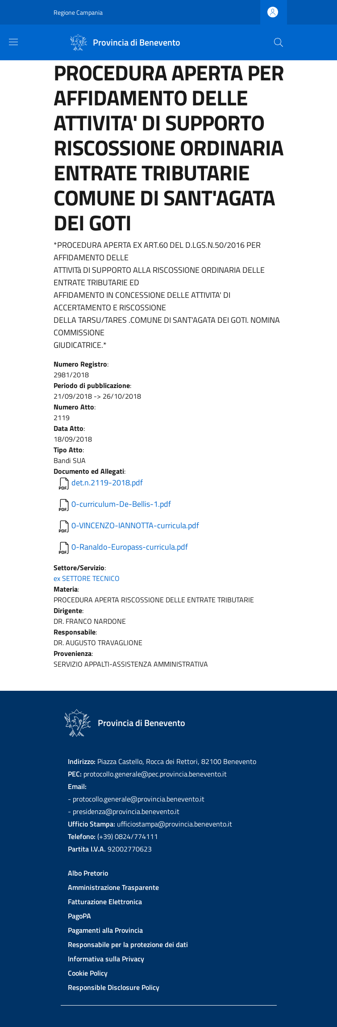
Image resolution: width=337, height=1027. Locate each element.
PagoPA (79, 915)
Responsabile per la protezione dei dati (128, 944)
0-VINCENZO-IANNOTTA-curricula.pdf (135, 525)
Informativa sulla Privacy (106, 958)
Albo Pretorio (88, 873)
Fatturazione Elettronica (105, 901)
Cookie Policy (88, 973)
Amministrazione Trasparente (113, 887)
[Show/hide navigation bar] (13, 42)
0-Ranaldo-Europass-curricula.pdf (129, 547)
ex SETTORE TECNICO (87, 578)
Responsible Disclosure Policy (113, 987)
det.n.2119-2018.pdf (107, 482)
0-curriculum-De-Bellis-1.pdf (121, 504)
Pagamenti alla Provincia (105, 930)
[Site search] (278, 42)
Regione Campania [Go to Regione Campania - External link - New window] (78, 12)
